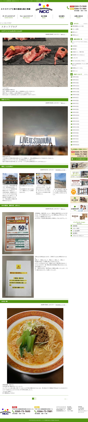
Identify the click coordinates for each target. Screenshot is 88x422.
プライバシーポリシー (78, 235)
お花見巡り (74, 46)
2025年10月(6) (75, 94)
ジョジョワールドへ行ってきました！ (80, 42)
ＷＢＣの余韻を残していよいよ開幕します (80, 64)
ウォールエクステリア (61, 408)
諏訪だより (63, 34)
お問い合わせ (81, 409)
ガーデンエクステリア (61, 406)
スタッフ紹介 (76, 228)
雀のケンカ (74, 71)
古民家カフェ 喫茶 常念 (78, 52)
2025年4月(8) (75, 112)
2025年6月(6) (75, 106)
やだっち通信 (75, 29)
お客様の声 (69, 408)
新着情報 (75, 226)
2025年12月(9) (75, 88)
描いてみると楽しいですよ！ (79, 60)
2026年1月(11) (75, 85)
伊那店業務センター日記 (60, 169)
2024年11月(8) (75, 127)
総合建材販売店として (61, 410)
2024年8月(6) (75, 135)
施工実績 (69, 406)
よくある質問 (76, 230)
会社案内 (75, 233)
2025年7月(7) (75, 103)
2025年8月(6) (75, 100)
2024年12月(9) (75, 124)
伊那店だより (75, 35)
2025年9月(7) (75, 97)
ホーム (1, 23)
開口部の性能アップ (60, 409)
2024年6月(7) (75, 141)
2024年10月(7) (75, 130)
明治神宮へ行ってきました (78, 54)
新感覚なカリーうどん (77, 68)
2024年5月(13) (75, 144)
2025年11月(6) (75, 91)
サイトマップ (81, 412)
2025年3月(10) (75, 115)
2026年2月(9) (75, 82)
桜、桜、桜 (74, 57)
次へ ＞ (66, 399)
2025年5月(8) (75, 109)
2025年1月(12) (75, 121)
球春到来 (74, 49)
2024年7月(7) (75, 138)
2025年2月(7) (75, 118)
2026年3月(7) (75, 79)
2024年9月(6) (75, 133)
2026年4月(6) (75, 76)
